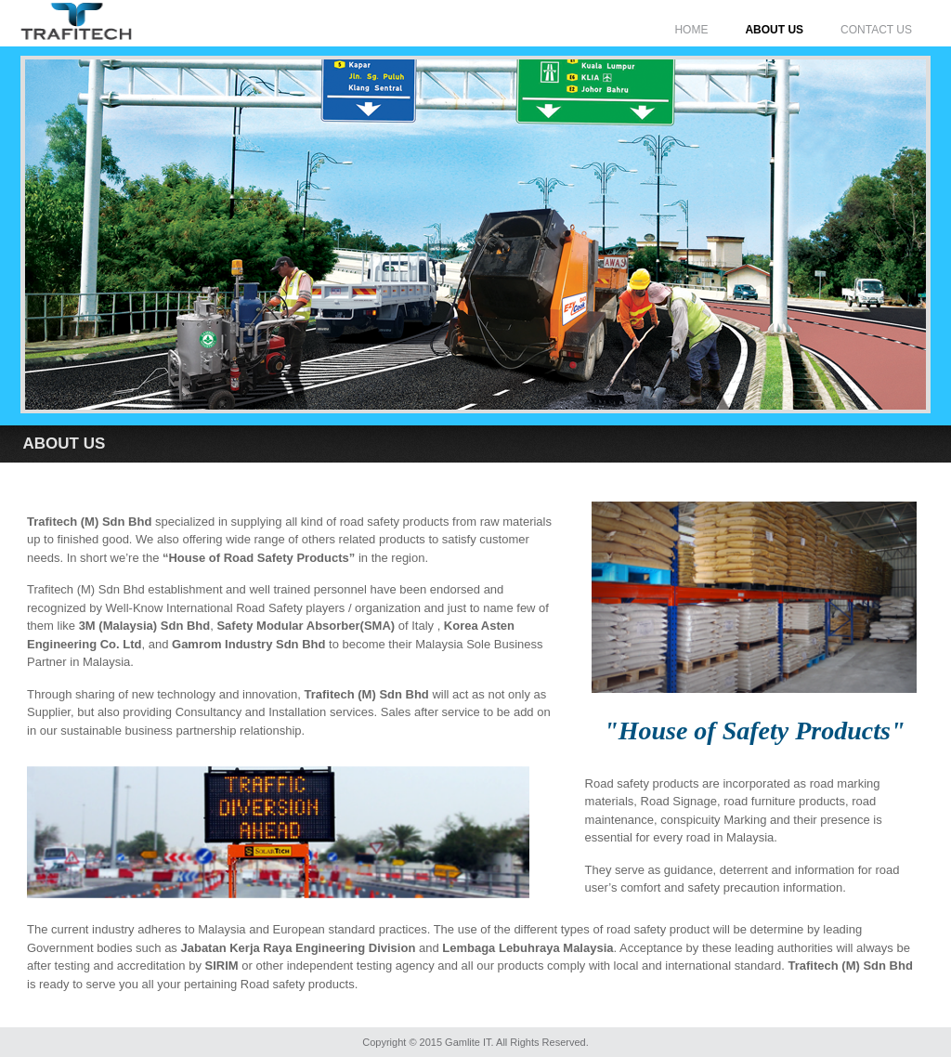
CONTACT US (876, 29)
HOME (691, 29)
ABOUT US (774, 29)
